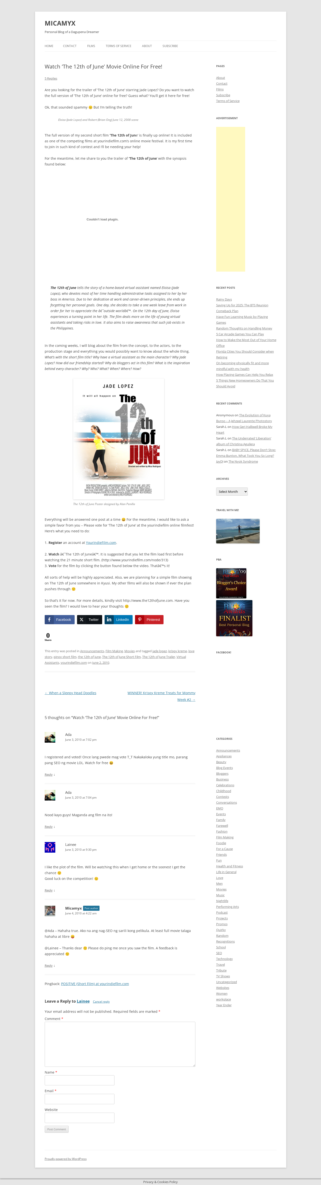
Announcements (92, 651)
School (221, 947)
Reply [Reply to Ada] (49, 774)
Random (222, 935)
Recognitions (225, 941)
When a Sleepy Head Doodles (70, 693)
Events (221, 814)
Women (222, 993)
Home (49, 46)
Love (219, 878)
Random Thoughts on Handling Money (244, 328)
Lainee (83, 1001)
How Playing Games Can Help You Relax (244, 374)
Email (51, 1091)
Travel (220, 964)
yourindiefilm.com (74, 662)
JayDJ (219, 461)
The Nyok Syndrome (243, 461)
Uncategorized (226, 982)
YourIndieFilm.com (101, 542)
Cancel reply (101, 1002)
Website (51, 1109)
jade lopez (159, 651)
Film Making (114, 651)
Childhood (223, 791)
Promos (222, 924)
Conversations (226, 802)
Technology (224, 959)
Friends (221, 854)
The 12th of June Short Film (121, 657)
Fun (219, 860)
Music (220, 895)
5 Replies (51, 78)
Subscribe (170, 46)
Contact (70, 46)
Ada (68, 734)
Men (219, 883)
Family (221, 820)
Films (91, 46)
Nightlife (222, 901)
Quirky (221, 930)
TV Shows (223, 976)
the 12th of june (89, 657)
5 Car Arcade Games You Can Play (240, 334)
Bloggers (222, 773)
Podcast (222, 912)
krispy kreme (177, 651)
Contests (222, 797)
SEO (219, 953)
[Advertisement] (230, 199)
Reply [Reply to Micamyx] (49, 965)
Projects (222, 918)
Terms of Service (118, 46)
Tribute (221, 970)
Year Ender (224, 1005)
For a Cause (224, 849)
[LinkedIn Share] (119, 619)
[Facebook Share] (60, 619)
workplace (223, 999)
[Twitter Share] (89, 619)
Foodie (221, 843)
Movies (129, 651)
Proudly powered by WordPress (66, 1159)
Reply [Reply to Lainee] (49, 890)
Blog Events (224, 768)
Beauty (221, 762)
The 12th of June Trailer (158, 657)
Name (51, 1072)
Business (222, 779)
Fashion (222, 831)
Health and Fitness (229, 866)
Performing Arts (227, 906)
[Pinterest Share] (149, 619)
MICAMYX (60, 23)
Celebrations (225, 785)
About (147, 46)
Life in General (226, 872)
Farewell (222, 825)
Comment (54, 1018)
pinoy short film (65, 657)
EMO (219, 808)
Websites (222, 988)
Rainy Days (224, 299)
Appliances (224, 756)
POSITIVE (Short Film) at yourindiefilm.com (95, 983)
